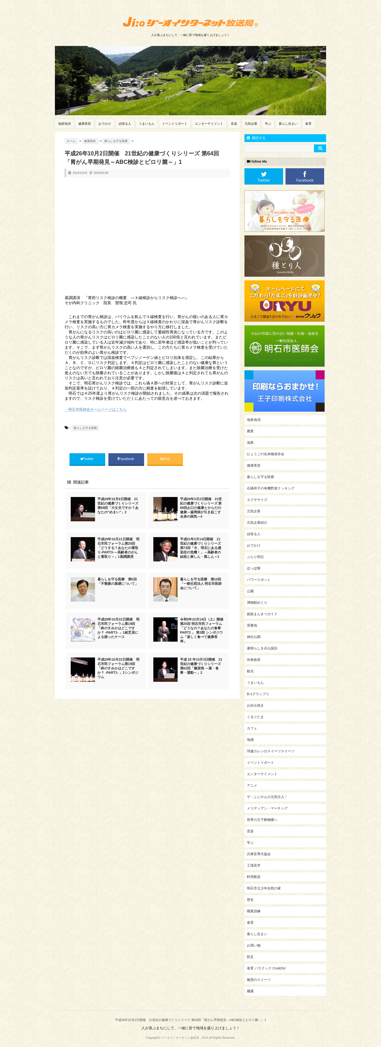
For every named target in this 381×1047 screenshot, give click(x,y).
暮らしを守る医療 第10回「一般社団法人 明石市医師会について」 (201, 583)
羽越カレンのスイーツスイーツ (270, 751)
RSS (165, 459)
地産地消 (64, 123)
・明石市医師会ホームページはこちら (96, 409)
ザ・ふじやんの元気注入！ (267, 797)
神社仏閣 (253, 637)
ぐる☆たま (255, 717)
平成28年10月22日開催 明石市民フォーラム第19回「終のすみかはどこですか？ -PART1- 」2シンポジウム (118, 668)
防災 (250, 957)
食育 (308, 123)
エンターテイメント (209, 123)
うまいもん (147, 123)
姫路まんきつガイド (262, 614)
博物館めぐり (257, 602)
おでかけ (104, 123)
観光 (250, 671)
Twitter (87, 459)
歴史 (250, 900)
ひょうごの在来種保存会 (265, 454)
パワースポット (259, 580)
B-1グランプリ (258, 694)
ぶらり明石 (255, 557)
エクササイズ (257, 500)
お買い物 (253, 945)
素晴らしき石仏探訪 (262, 648)
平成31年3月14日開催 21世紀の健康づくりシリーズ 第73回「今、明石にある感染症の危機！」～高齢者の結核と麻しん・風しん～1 (200, 548)
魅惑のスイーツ (259, 980)
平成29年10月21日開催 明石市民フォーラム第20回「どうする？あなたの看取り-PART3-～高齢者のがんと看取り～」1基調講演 (118, 548)
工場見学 (253, 865)
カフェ (252, 728)
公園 (250, 591)
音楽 (234, 123)
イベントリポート (174, 123)
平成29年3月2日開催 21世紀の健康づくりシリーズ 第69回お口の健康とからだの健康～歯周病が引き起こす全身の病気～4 (201, 507)
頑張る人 (125, 123)
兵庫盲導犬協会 (259, 854)
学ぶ (268, 123)
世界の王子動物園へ (262, 820)
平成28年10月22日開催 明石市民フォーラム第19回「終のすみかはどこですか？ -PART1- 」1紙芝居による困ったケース (118, 628)
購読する (256, 138)
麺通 (250, 991)
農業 (250, 431)
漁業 (250, 442)
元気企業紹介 (257, 522)
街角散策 (253, 660)
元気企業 (251, 123)
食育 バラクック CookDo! (266, 968)
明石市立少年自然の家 (264, 888)
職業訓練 (253, 911)
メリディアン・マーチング (267, 808)
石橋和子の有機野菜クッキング (270, 488)
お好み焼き (255, 705)
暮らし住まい (288, 123)
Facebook (126, 459)
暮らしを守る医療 (85, 428)
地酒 (250, 740)
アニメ (252, 785)
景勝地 (252, 625)
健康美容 (84, 123)
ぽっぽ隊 (253, 568)
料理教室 (253, 877)
